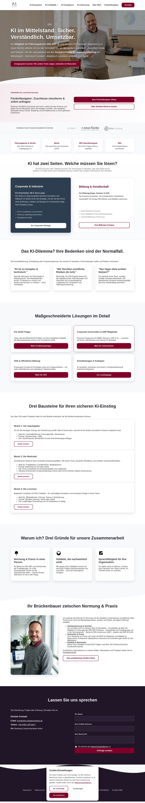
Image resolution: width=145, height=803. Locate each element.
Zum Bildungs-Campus (104, 225)
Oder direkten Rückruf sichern (104, 107)
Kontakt (128, 5)
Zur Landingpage (104, 375)
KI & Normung (83, 5)
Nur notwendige (59, 788)
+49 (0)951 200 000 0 (26, 725)
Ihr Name (78, 715)
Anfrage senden (104, 752)
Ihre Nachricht (81, 735)
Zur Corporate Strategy (41, 226)
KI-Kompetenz (36, 5)
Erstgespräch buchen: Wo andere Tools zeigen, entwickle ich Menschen (45, 64)
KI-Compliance (67, 5)
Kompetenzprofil (69, 653)
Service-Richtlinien (101, 792)
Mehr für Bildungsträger (41, 346)
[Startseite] (14, 5)
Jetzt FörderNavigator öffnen (104, 100)
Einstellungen (78, 788)
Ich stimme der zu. (94, 748)
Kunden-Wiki (117, 792)
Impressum (27, 792)
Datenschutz (40, 792)
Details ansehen (23, 444)
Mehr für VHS (41, 375)
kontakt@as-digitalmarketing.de (29, 721)
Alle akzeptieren (59, 795)
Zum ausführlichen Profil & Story (81, 659)
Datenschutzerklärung (99, 748)
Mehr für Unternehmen (104, 346)
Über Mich (97, 5)
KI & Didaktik (50, 5)
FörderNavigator (111, 5)
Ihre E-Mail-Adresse (83, 725)
